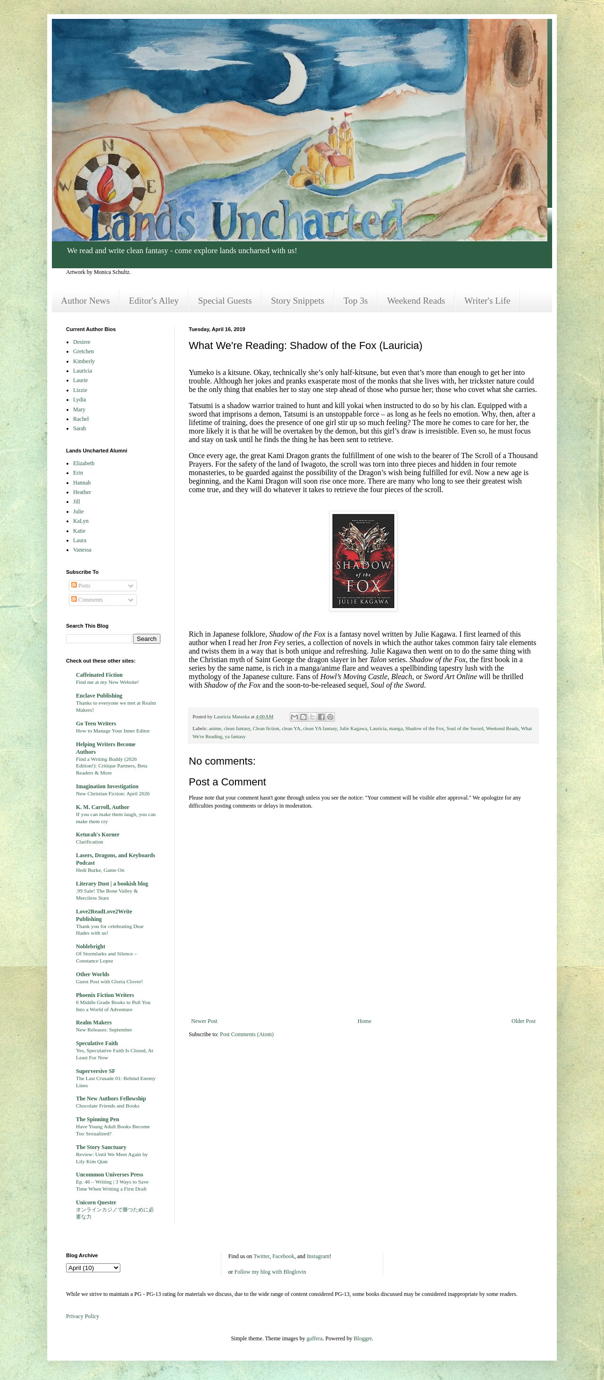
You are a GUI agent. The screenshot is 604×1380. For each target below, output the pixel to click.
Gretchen (83, 351)
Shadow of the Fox (424, 728)
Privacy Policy (82, 1316)
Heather (82, 492)
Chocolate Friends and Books (107, 1105)
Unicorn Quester (96, 1202)
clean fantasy (237, 728)
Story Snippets (297, 301)
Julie (78, 511)
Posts (80, 585)
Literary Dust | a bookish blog (112, 883)
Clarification (89, 841)
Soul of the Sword (464, 728)
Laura (79, 540)
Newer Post (204, 1021)
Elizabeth (83, 463)
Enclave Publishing (99, 695)
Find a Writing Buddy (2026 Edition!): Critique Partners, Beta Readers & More (111, 766)
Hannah (82, 482)
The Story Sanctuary (101, 1147)
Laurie (80, 380)
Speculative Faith (97, 1043)
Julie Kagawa (353, 728)
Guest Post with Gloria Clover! (109, 981)
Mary (79, 409)
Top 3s (356, 301)
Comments (87, 599)
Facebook (283, 1256)
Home (364, 1021)
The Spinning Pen (97, 1119)
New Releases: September (104, 1029)
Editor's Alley (154, 301)
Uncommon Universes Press (109, 1174)
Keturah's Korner (97, 834)
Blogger (363, 1338)
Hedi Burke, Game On (100, 870)
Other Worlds (92, 974)
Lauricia (377, 728)
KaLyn (81, 521)
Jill (76, 501)
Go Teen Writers (96, 723)
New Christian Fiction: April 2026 (113, 793)
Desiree (82, 342)
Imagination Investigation (107, 786)
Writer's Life (487, 301)
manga (396, 728)
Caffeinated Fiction (99, 675)
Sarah (79, 428)
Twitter (261, 1256)
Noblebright (90, 946)
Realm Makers (94, 1022)
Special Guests (225, 301)
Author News (85, 301)
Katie (79, 531)
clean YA (291, 728)
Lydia (79, 399)
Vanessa (82, 549)
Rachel (81, 419)
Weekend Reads (416, 301)
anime (215, 728)
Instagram (318, 1256)
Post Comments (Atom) (247, 1034)
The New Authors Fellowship (111, 1098)
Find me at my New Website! (107, 682)
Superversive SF (96, 1071)
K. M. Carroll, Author (102, 807)
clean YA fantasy (320, 728)
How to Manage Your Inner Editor (113, 730)
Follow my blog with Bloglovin (270, 1272)
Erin (78, 472)
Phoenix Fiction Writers (105, 995)
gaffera (315, 1338)
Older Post (524, 1021)
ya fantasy (235, 736)
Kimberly (84, 361)
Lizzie (80, 390)
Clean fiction (266, 728)
